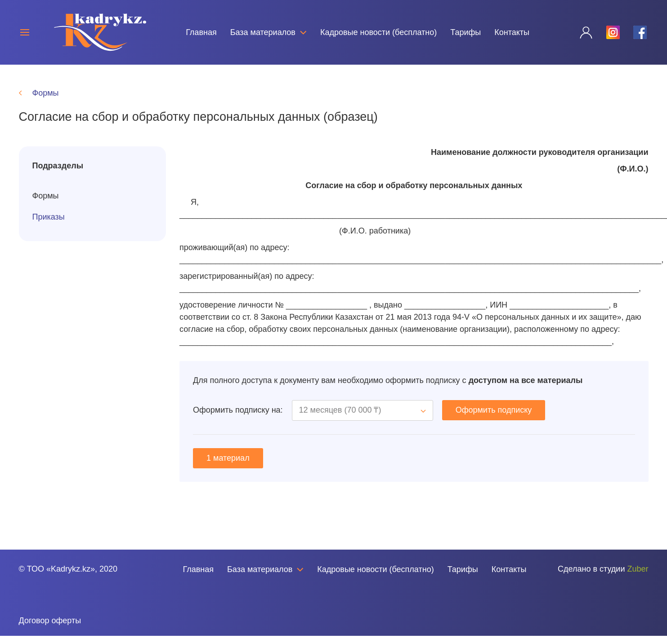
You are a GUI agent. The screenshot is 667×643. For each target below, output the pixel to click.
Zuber (637, 576)
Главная (201, 32)
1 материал (228, 465)
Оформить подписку (494, 417)
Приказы (48, 224)
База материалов (268, 32)
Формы (45, 202)
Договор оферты (50, 627)
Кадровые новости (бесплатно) (378, 32)
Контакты (511, 32)
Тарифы (465, 32)
